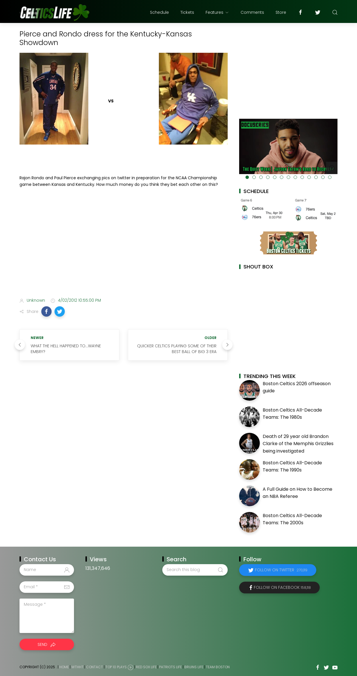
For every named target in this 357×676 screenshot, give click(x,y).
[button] (46, 311)
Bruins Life (193, 667)
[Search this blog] (195, 570)
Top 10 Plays (116, 667)
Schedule (159, 12)
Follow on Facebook (282, 587)
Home (64, 667)
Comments (252, 12)
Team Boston (218, 667)
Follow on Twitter (281, 570)
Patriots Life (170, 667)
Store (281, 12)
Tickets (187, 12)
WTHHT (77, 667)
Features (217, 12)
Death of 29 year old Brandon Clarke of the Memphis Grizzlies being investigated (298, 443)
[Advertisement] (123, 248)
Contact (94, 667)
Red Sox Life (146, 667)
